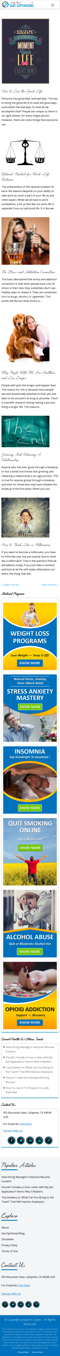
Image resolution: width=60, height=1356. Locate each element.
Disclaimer (7, 1239)
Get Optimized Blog (13, 1233)
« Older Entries (10, 585)
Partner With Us (13, 1130)
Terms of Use (9, 1251)
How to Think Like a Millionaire (25, 545)
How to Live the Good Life (21, 91)
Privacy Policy (9, 1245)
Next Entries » (50, 585)
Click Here (26, 1124)
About (5, 1227)
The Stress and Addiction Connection (28, 272)
